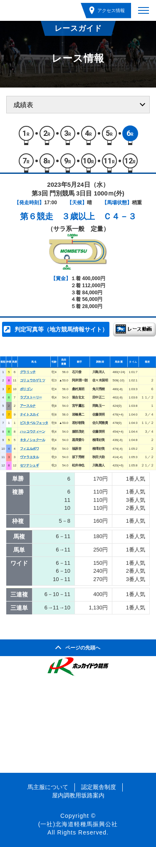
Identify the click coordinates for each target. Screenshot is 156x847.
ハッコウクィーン (32, 432)
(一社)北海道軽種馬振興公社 (78, 824)
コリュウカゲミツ (32, 380)
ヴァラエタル (29, 457)
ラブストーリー (31, 397)
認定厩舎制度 (98, 787)
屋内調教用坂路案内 (78, 795)
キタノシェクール (32, 440)
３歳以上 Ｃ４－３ (99, 216)
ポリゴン (26, 389)
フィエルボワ (29, 449)
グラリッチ (28, 372)
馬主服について (47, 787)
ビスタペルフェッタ (34, 423)
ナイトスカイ (29, 414)
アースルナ (28, 406)
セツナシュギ (29, 466)
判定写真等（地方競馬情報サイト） (61, 329)
